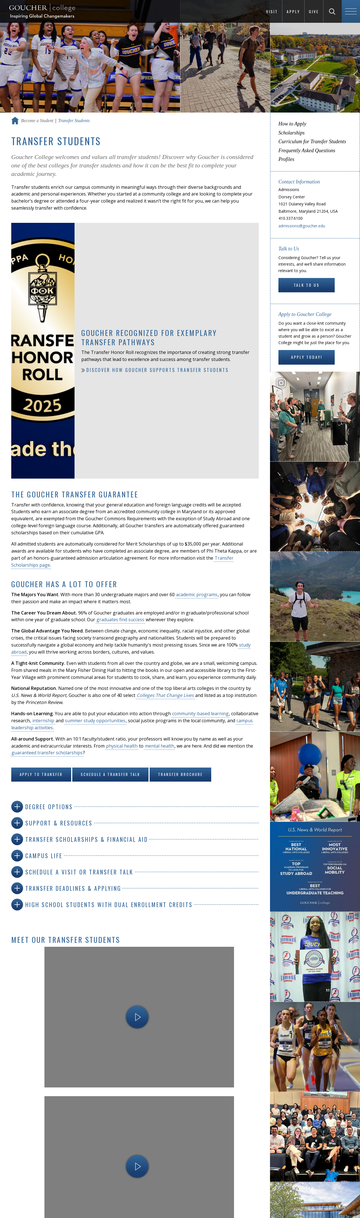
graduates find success (120, 619)
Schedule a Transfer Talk (110, 774)
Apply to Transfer (41, 774)
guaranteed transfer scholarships (47, 753)
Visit (272, 11)
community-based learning (200, 713)
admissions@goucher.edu (301, 225)
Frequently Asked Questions (306, 150)
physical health (122, 746)
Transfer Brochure (180, 774)
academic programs (196, 594)
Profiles (286, 159)
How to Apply (292, 124)
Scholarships (291, 133)
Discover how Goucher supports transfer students (157, 370)
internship (43, 720)
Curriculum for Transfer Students (312, 141)
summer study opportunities (95, 720)
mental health (159, 746)
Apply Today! (306, 357)
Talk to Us (307, 285)
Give (314, 11)
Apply (293, 11)
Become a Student (37, 120)
